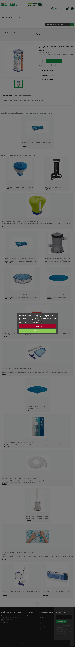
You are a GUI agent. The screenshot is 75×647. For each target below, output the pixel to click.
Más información (23, 322)
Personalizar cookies (34, 322)
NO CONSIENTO (37, 326)
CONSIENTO (37, 330)
